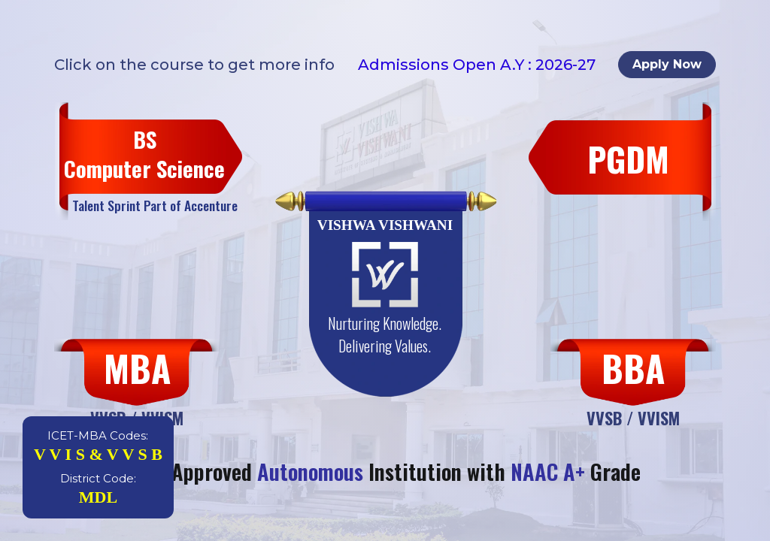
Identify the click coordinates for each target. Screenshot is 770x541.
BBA (633, 367)
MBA (137, 367)
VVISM (659, 417)
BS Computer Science (144, 154)
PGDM (628, 159)
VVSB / (612, 417)
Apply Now (667, 64)
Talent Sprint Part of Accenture (155, 205)
